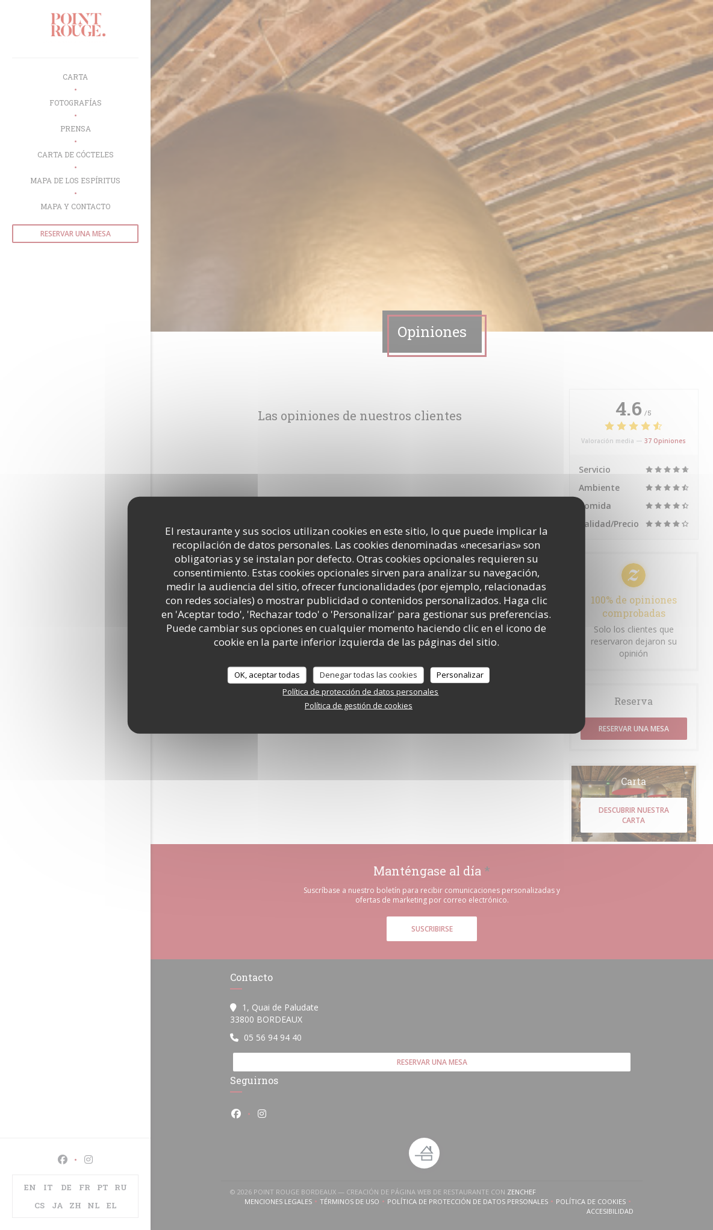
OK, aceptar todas (267, 674)
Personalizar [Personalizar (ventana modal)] (460, 674)
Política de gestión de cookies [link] (359, 704)
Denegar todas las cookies (368, 674)
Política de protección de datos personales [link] (360, 691)
